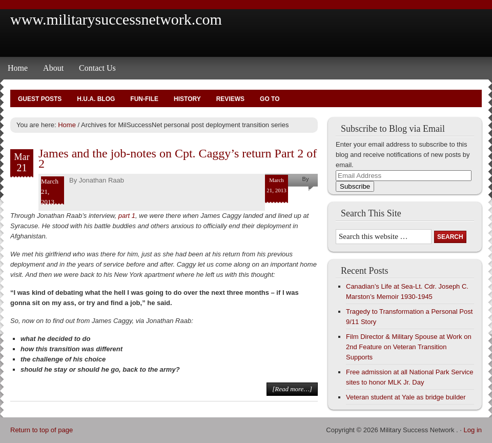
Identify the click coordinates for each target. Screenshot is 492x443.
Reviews (230, 99)
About (53, 68)
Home (18, 68)
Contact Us (97, 68)
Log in (473, 430)
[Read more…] (292, 389)
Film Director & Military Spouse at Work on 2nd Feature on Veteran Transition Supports (408, 347)
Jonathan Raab (101, 180)
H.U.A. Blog (96, 99)
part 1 (126, 215)
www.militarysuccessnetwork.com (116, 19)
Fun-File (144, 99)
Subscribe (355, 186)
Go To (269, 99)
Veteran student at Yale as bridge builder (406, 397)
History (187, 99)
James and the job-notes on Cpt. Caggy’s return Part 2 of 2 (177, 158)
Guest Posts (39, 99)
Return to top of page (41, 430)
